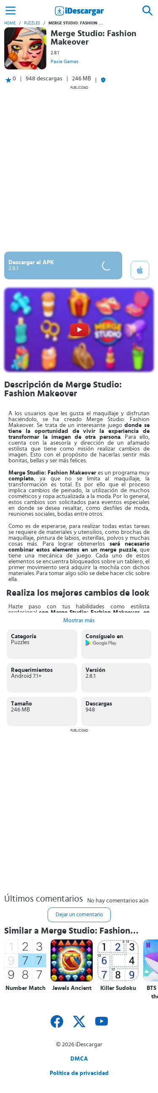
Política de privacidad (79, 1073)
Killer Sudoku (118, 988)
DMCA (79, 1059)
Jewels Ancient (71, 988)
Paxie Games (64, 61)
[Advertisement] (79, 168)
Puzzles (32, 23)
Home (10, 23)
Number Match (25, 988)
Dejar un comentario (79, 915)
